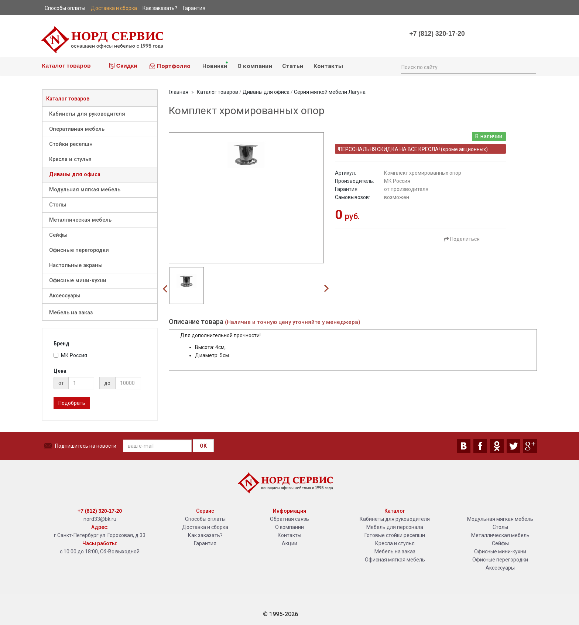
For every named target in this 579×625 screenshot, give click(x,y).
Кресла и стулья (70, 159)
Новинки (215, 65)
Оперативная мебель (77, 129)
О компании (254, 66)
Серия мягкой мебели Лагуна (330, 92)
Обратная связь (289, 519)
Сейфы (58, 235)
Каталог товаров (65, 65)
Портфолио (170, 66)
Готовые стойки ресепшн (394, 535)
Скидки (123, 65)
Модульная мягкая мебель (84, 190)
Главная (178, 92)
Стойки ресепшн (71, 144)
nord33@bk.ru (99, 519)
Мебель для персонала (394, 527)
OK (203, 446)
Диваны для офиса (74, 174)
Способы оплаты (205, 519)
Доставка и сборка (205, 527)
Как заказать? (205, 535)
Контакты (328, 66)
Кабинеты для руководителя (87, 114)
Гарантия (205, 543)
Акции (289, 543)
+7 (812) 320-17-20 (437, 33)
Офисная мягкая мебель (395, 560)
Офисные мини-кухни (77, 280)
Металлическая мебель (80, 220)
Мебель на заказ (71, 313)
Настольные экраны (76, 265)
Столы (57, 205)
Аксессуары (64, 296)
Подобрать (71, 403)
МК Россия (70, 355)
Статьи (293, 66)
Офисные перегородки (79, 250)
